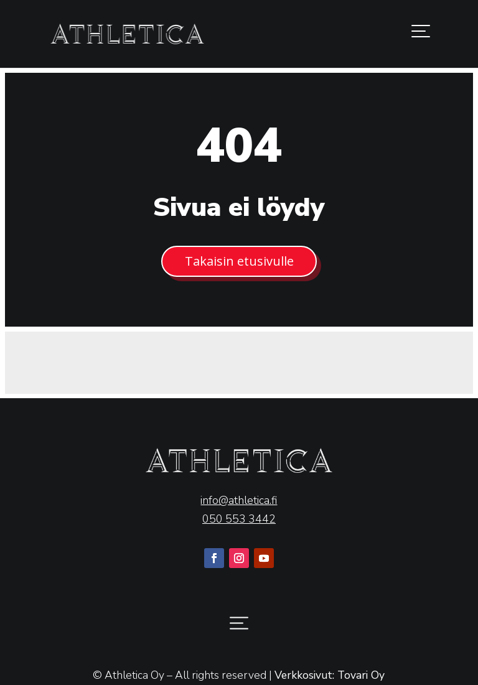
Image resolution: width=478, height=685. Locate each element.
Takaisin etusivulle (239, 261)
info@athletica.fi (238, 500)
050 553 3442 (239, 518)
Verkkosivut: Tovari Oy (329, 675)
